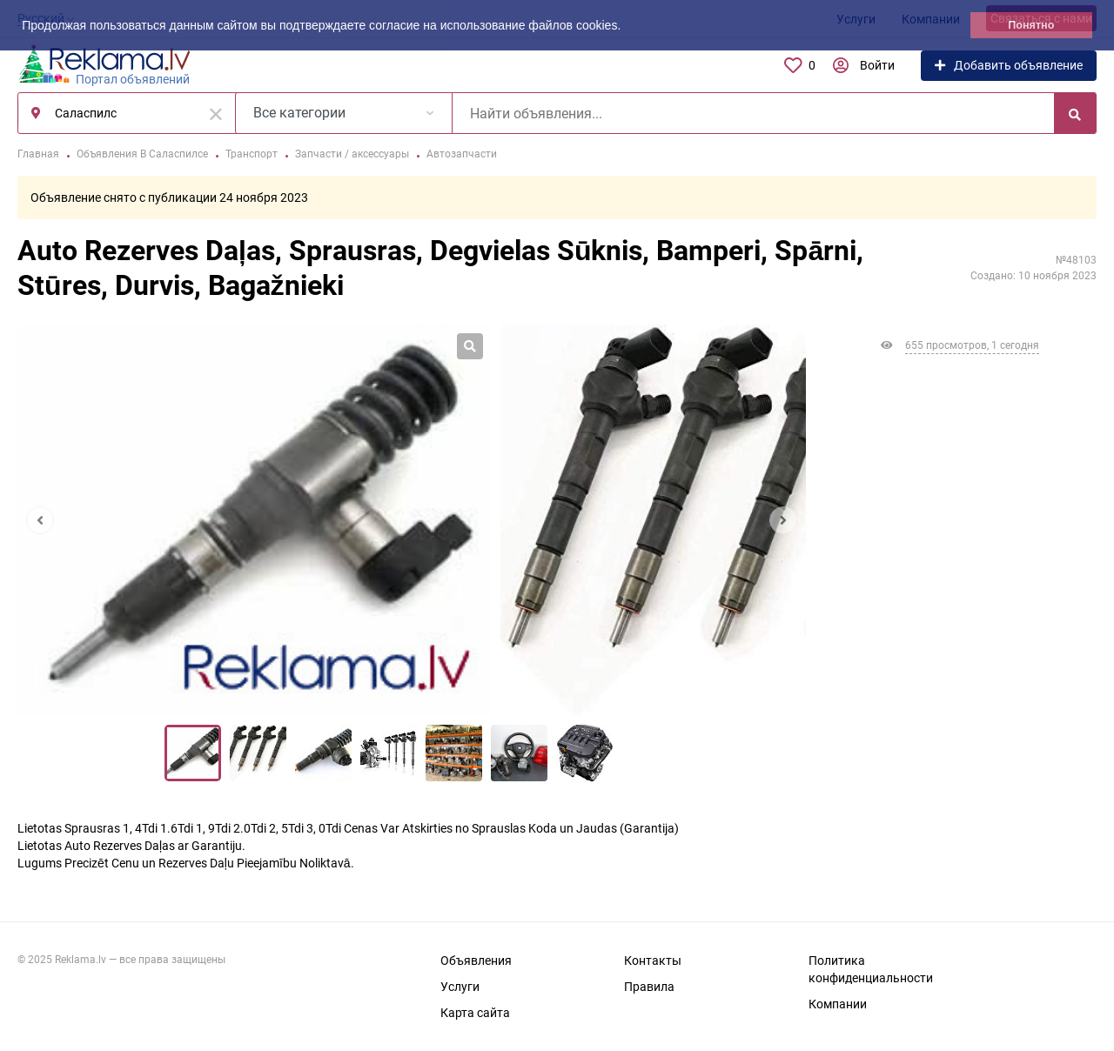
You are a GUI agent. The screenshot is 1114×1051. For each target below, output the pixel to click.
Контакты (652, 960)
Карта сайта (475, 1013)
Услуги (460, 987)
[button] (626, 27)
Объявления (476, 960)
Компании (838, 1004)
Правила (649, 987)
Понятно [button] (1031, 25)
